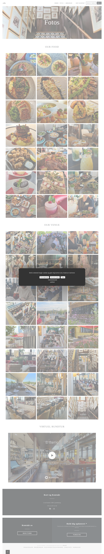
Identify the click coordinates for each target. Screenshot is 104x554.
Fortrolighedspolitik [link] (52, 279)
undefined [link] (52, 282)
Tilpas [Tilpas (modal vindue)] (62, 277)
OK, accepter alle (44, 277)
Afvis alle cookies (55, 277)
